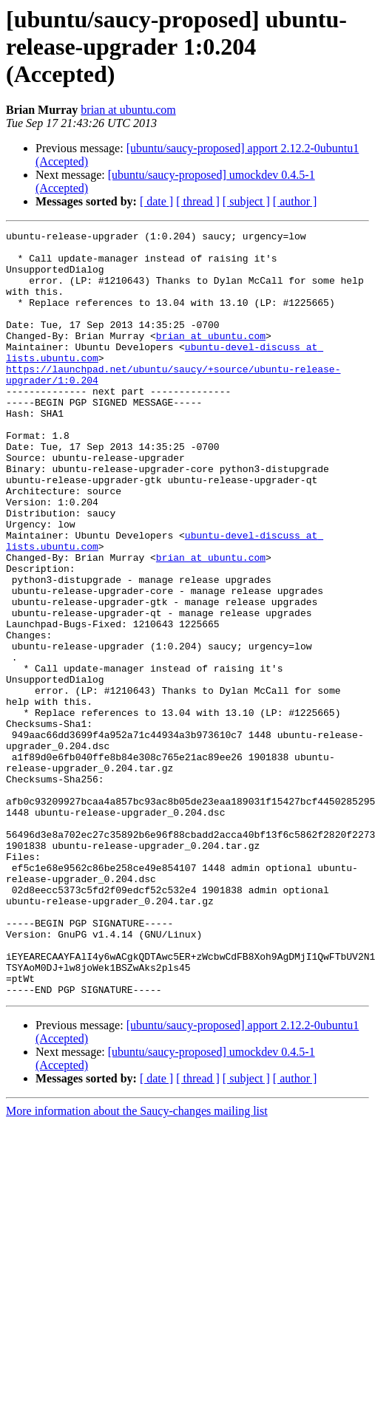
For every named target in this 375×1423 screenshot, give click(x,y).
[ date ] (156, 201)
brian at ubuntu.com (128, 109)
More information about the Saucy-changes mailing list (137, 1264)
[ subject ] (246, 201)
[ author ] (295, 201)
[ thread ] (198, 201)
